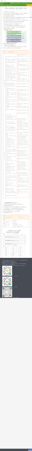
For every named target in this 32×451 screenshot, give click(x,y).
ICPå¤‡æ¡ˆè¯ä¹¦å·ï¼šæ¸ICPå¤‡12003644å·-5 (8, 263)
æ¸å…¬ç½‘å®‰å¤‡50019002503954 (21, 263)
